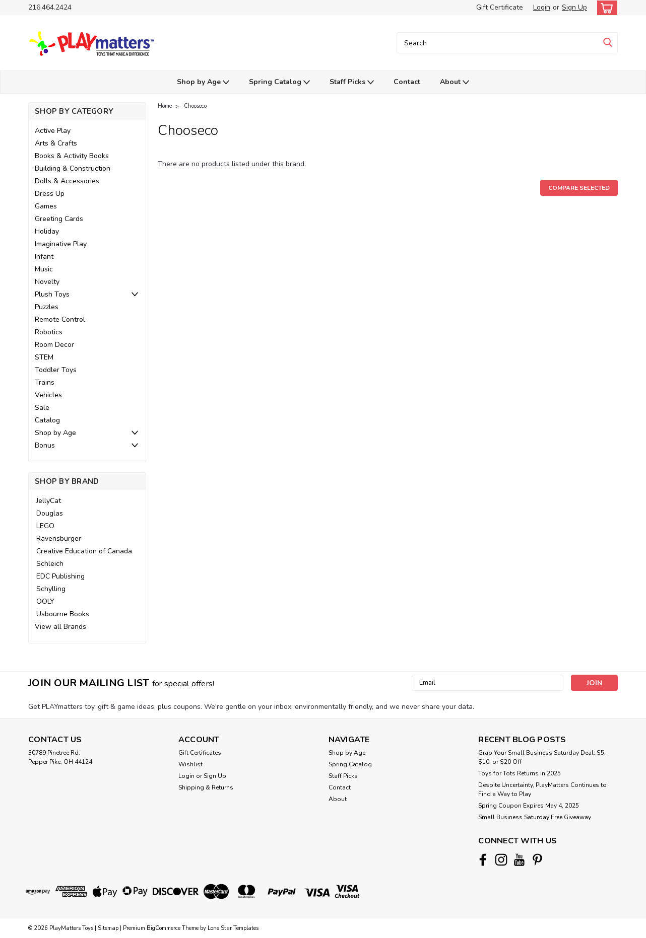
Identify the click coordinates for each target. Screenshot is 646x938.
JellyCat (48, 501)
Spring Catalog (279, 82)
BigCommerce (163, 928)
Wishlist (190, 764)
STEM (44, 357)
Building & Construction (72, 168)
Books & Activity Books (72, 156)
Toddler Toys (56, 370)
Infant (44, 256)
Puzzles (46, 307)
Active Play (53, 130)
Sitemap (108, 928)
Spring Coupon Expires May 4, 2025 (528, 806)
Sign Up (574, 7)
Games (46, 206)
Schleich (49, 563)
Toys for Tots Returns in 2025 (519, 773)
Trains (44, 382)
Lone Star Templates (233, 928)
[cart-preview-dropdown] (605, 8)
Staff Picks (352, 82)
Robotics (48, 332)
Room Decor (54, 344)
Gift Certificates (199, 753)
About (454, 82)
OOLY (45, 601)
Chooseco (195, 106)
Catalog (47, 420)
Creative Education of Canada (84, 551)
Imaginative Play (61, 244)
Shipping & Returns (205, 787)
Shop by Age (203, 82)
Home (165, 106)
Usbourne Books (62, 614)
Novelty (47, 281)
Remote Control (60, 319)
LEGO (45, 526)
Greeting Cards (59, 219)
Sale (42, 407)
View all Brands (60, 626)
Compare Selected (579, 188)
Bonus (45, 445)
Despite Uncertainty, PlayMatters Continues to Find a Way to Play (542, 789)
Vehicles (48, 395)
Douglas (49, 513)
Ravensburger (58, 538)
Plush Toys (52, 294)
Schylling (51, 589)
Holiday (47, 231)
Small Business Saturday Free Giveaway (534, 817)
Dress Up (49, 193)
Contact (407, 82)
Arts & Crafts (56, 143)
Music (44, 269)
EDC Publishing (60, 576)
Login (541, 7)
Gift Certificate (499, 7)
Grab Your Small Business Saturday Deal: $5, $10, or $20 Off (542, 757)
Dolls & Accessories (67, 181)
